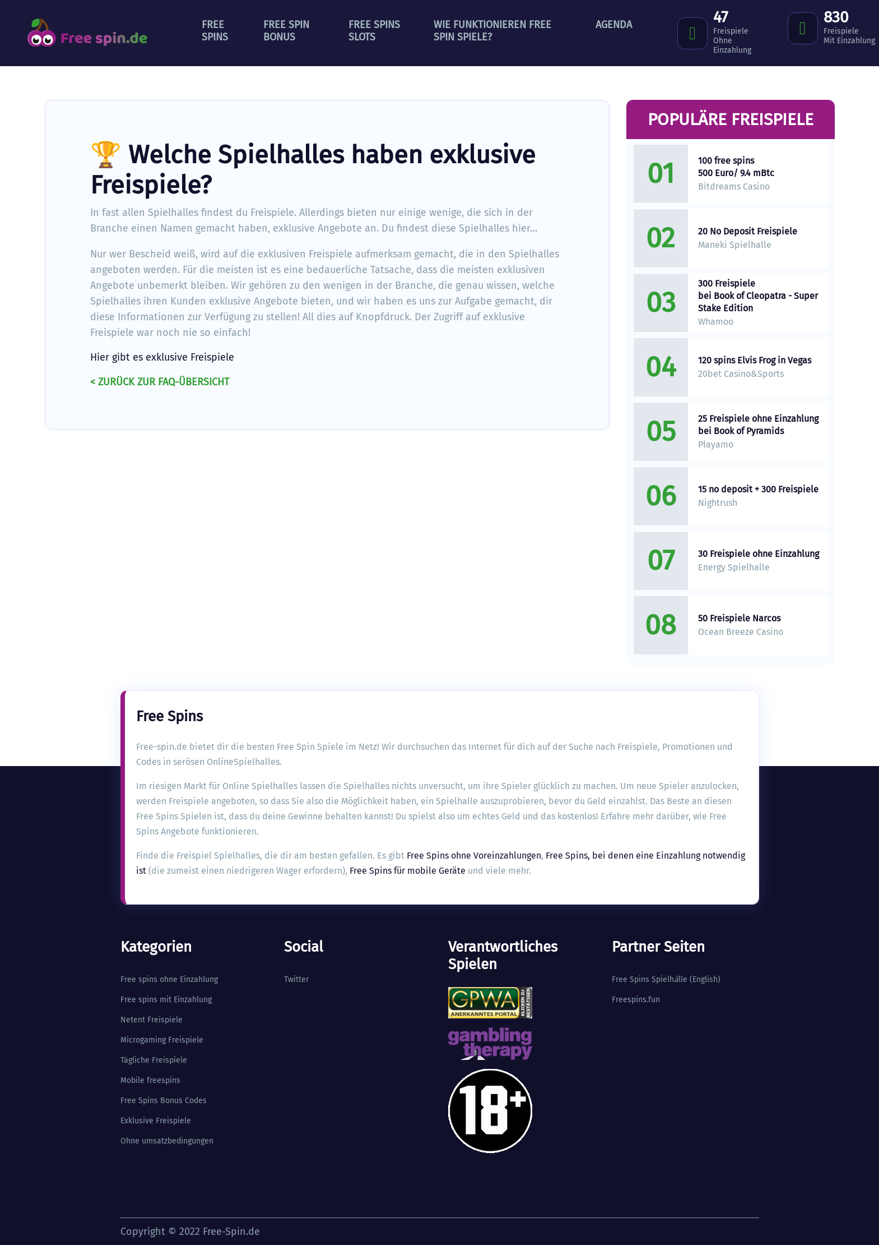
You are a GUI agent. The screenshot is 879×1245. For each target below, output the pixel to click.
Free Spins (215, 31)
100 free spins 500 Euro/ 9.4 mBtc (736, 166)
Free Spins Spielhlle (649, 979)
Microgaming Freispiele (161, 1040)
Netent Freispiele (151, 1020)
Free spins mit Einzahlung (166, 999)
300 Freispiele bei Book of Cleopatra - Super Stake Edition (758, 295)
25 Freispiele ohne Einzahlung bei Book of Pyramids (758, 424)
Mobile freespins (150, 1080)
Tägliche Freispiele (153, 1060)
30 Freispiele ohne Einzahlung (758, 553)
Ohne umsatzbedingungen (166, 1141)
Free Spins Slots (374, 31)
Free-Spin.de (231, 1231)
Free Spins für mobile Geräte (408, 870)
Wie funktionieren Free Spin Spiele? (492, 31)
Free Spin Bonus (286, 31)
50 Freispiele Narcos (739, 618)
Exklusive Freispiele (155, 1121)
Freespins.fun (636, 999)
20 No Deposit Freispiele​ (747, 231)
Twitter (296, 979)
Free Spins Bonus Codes (163, 1100)
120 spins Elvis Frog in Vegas (754, 360)
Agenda (614, 25)
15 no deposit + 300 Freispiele (758, 489)
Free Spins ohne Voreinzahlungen (474, 855)
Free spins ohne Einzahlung (169, 979)
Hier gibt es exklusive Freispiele (162, 357)
